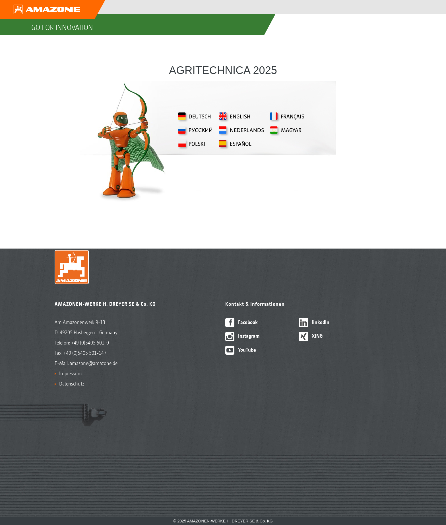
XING (311, 336)
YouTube (240, 350)
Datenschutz (71, 384)
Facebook (241, 322)
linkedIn (314, 322)
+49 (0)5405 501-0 (90, 343)
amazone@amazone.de (93, 363)
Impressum (70, 373)
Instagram (242, 336)
